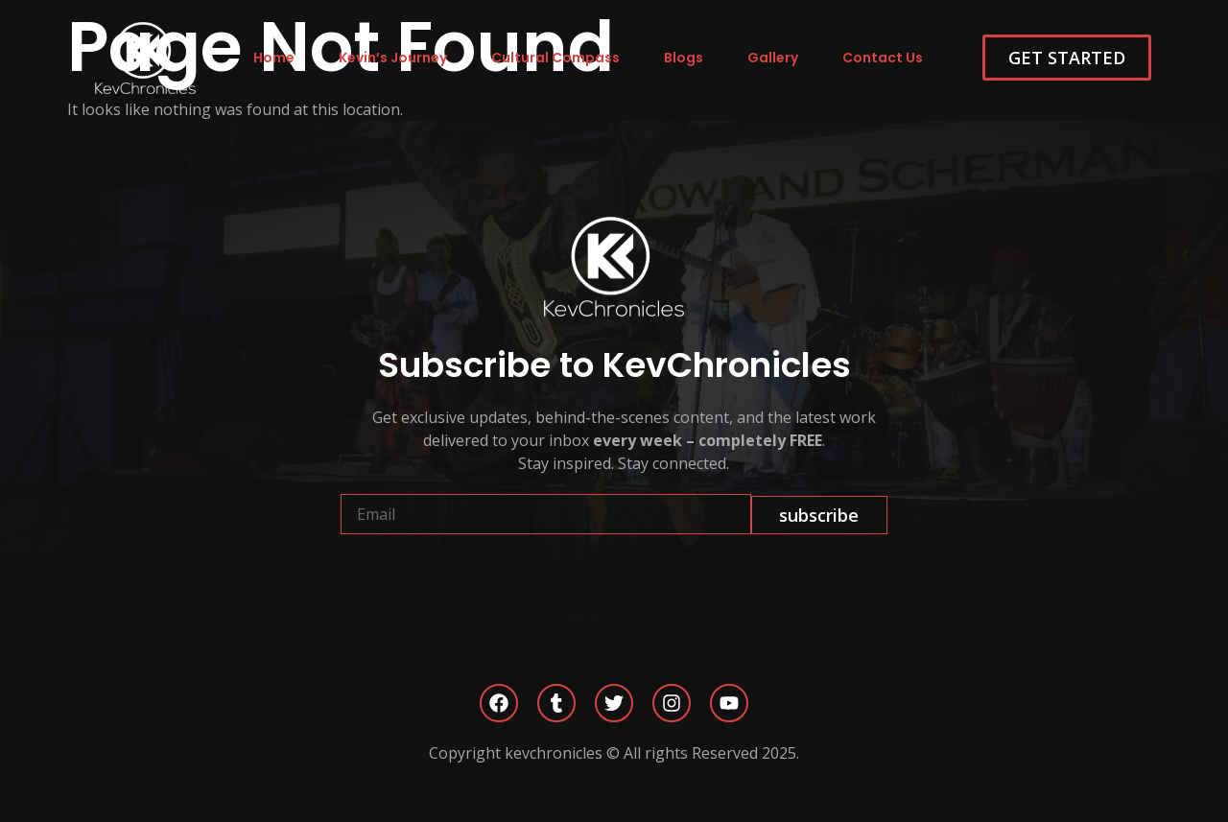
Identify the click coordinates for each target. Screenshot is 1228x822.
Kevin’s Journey (393, 57)
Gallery (772, 57)
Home (274, 57)
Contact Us (882, 57)
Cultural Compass (555, 57)
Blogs (683, 57)
